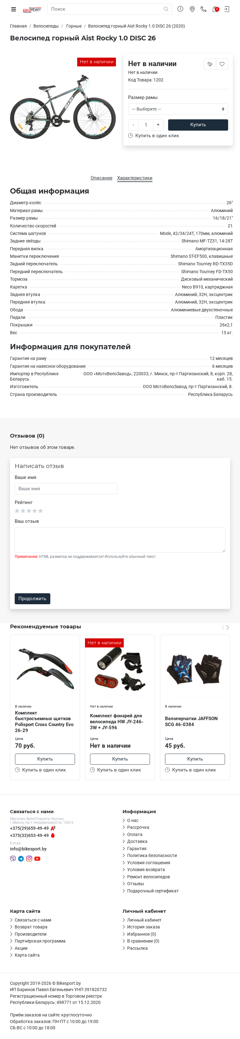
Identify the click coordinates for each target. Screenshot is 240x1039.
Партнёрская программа (40, 942)
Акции (21, 949)
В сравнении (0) (143, 942)
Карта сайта (27, 956)
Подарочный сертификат (153, 891)
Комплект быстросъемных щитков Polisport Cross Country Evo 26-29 (44, 721)
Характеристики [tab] (134, 178)
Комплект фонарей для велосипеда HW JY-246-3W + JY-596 (116, 721)
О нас (132, 821)
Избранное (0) (141, 935)
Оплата (134, 835)
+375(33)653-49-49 (29, 836)
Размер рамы (143, 97)
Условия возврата (146, 870)
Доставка (137, 842)
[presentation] (62, 576)
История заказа (143, 928)
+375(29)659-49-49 (29, 829)
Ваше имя (25, 477)
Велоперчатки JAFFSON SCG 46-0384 (191, 721)
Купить (198, 124)
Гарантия (137, 849)
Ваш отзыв (27, 521)
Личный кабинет (144, 920)
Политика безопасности (152, 856)
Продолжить (32, 598)
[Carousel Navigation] (225, 627)
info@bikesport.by (28, 850)
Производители (31, 935)
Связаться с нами (33, 920)
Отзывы (135, 884)
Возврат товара (31, 928)
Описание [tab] (101, 178)
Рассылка (137, 949)
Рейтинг (23, 502)
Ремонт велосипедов (148, 877)
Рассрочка (138, 828)
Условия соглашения (148, 863)
